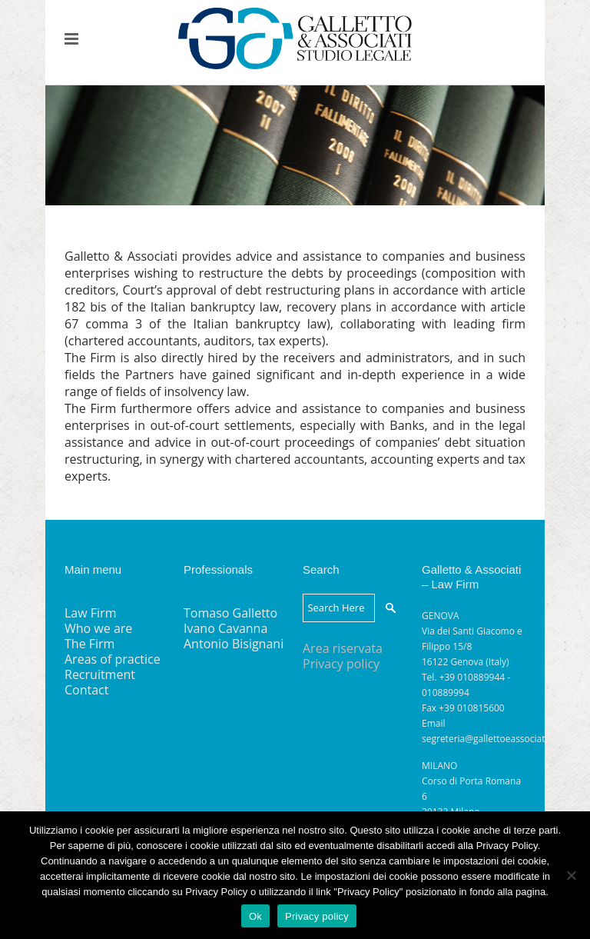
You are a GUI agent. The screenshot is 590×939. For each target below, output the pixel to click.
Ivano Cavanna (225, 628)
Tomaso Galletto (230, 613)
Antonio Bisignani (233, 643)
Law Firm (90, 613)
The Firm (89, 643)
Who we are (98, 628)
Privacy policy (341, 663)
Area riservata (343, 648)
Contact (86, 690)
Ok (255, 916)
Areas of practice (113, 659)
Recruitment (100, 674)
